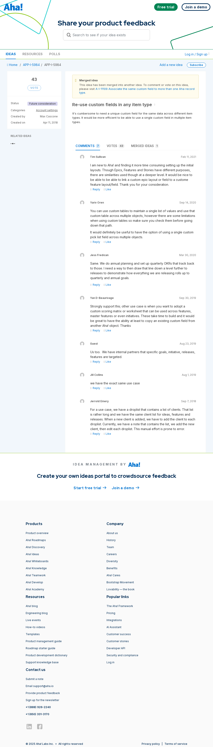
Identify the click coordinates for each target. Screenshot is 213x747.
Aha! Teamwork (36, 575)
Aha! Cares (113, 575)
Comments (88, 146)
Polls (54, 54)
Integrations (114, 620)
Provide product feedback (43, 693)
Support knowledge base (42, 662)
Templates (33, 634)
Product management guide (44, 641)
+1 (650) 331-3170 (37, 714)
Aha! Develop (34, 582)
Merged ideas (145, 146)
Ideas (11, 54)
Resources (32, 54)
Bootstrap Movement (120, 582)
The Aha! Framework (119, 606)
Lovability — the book (120, 589)
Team (110, 547)
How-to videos (35, 627)
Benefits (111, 568)
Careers (111, 554)
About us (112, 533)
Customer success (118, 634)
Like (107, 189)
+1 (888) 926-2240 (38, 707)
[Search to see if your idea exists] (108, 35)
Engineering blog (37, 613)
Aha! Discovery (35, 547)
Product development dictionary (46, 655)
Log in (110, 662)
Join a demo (125, 488)
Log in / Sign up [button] (197, 54)
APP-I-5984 (31, 65)
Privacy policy (151, 743)
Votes (116, 146)
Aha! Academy (35, 589)
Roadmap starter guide (40, 648)
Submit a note (34, 679)
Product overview (37, 533)
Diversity (112, 561)
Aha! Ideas (32, 554)
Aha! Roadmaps (36, 540)
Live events (33, 620)
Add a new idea (171, 65)
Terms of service (175, 743)
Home (12, 65)
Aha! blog (32, 606)
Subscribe (196, 65)
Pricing (110, 613)
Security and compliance (122, 655)
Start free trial (90, 488)
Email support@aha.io (40, 686)
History (111, 540)
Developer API (115, 648)
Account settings (47, 110)
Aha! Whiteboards (37, 561)
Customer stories (117, 641)
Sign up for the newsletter (42, 700)
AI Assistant (113, 627)
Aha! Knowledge (36, 568)
